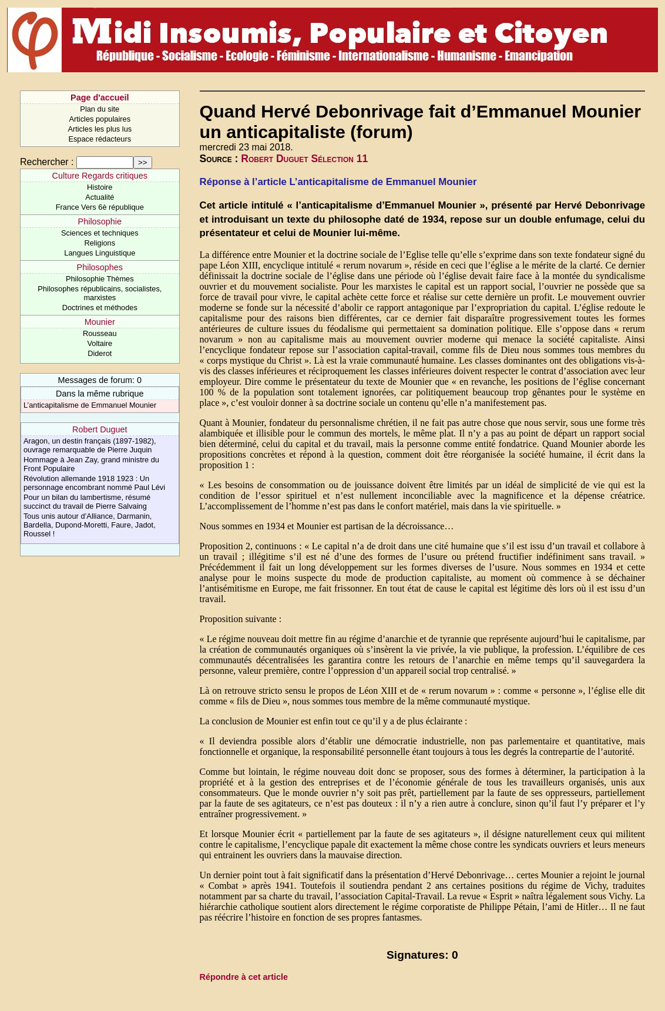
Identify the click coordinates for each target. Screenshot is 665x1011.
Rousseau (100, 333)
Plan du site (99, 109)
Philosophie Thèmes (100, 278)
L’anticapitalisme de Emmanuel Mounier (89, 405)
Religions (99, 243)
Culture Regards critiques (99, 175)
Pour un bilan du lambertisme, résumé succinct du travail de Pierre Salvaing (86, 501)
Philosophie (100, 221)
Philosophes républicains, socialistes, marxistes (100, 293)
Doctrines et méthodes (99, 307)
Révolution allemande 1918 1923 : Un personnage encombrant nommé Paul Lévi (94, 483)
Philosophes (100, 267)
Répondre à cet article (244, 977)
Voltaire (99, 343)
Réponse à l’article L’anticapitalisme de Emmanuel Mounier (338, 181)
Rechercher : (47, 162)
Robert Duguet (99, 429)
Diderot (100, 353)
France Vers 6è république (100, 207)
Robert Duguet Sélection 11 (304, 158)
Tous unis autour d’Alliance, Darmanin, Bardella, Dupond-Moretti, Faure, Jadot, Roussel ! (89, 525)
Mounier (100, 322)
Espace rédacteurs (99, 139)
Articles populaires (100, 119)
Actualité (99, 197)
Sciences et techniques (100, 233)
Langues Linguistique (99, 252)
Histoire (99, 187)
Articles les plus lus (100, 129)
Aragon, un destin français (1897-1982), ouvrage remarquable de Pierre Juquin (89, 445)
